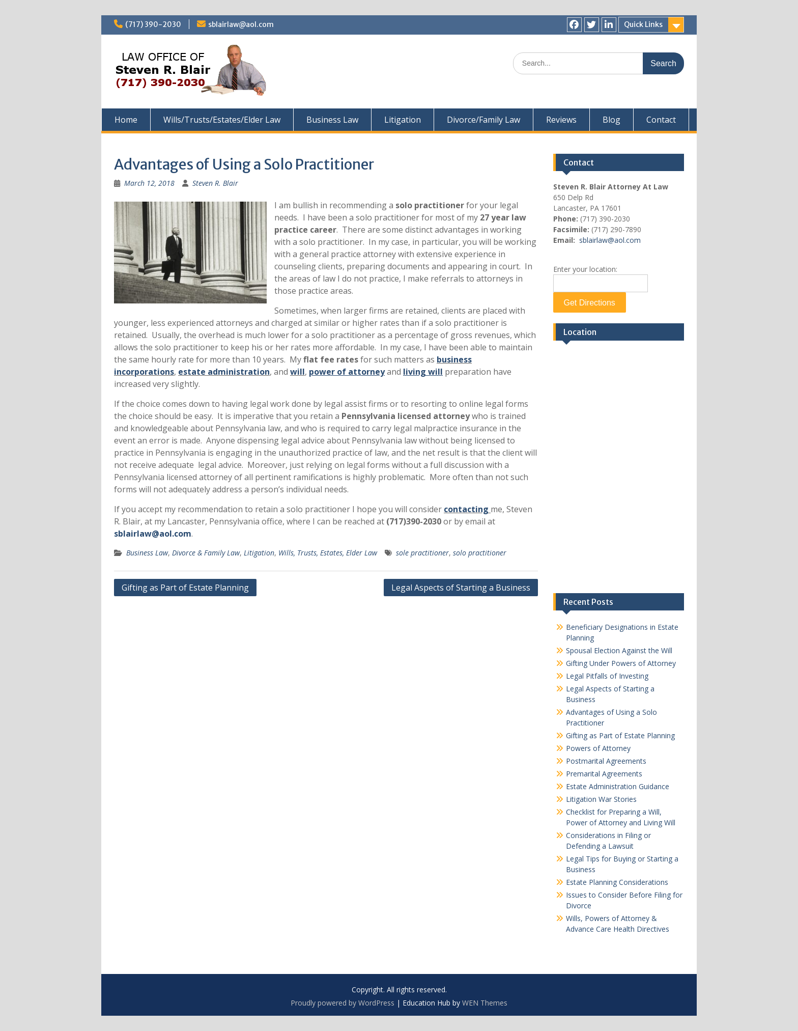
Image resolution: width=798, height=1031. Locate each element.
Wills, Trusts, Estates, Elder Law (327, 553)
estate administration (224, 371)
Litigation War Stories (601, 799)
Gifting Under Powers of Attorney (621, 663)
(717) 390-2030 (153, 24)
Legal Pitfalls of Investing (607, 676)
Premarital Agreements (604, 773)
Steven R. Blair (215, 183)
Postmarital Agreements (606, 761)
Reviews (561, 119)
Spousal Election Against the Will (619, 650)
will (297, 371)
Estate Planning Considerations (617, 882)
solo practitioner (479, 553)
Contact (661, 119)
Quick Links (643, 24)
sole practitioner (422, 553)
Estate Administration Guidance (617, 786)
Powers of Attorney (598, 748)
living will (423, 371)
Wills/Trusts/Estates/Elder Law (221, 119)
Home (126, 119)
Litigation (402, 119)
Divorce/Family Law (483, 119)
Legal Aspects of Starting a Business (460, 587)
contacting (466, 509)
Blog (611, 119)
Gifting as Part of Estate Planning (185, 587)
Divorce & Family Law (206, 553)
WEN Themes (484, 1003)
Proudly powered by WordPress (342, 1003)
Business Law (332, 119)
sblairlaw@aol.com (241, 24)
